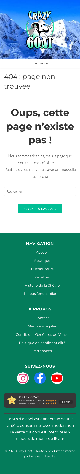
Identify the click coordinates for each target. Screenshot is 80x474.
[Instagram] (23, 378)
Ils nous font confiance (42, 294)
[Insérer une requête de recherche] (40, 191)
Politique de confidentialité (42, 343)
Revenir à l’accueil (40, 208)
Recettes (42, 277)
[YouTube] (57, 378)
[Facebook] (40, 378)
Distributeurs (42, 269)
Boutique (42, 261)
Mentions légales (42, 326)
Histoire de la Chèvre (42, 285)
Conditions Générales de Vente (42, 335)
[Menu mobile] (40, 63)
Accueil (42, 252)
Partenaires (42, 351)
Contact (42, 318)
